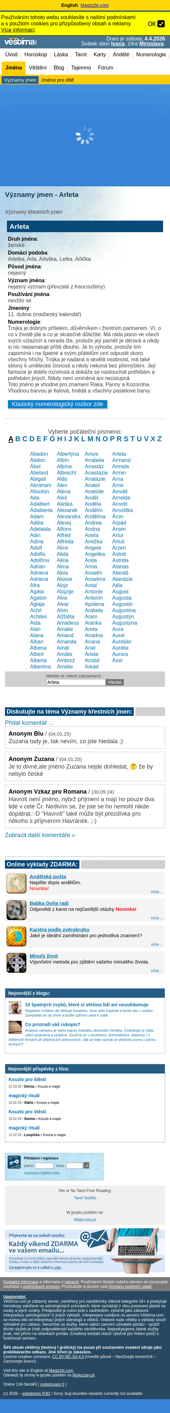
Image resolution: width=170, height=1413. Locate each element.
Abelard (39, 473)
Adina (36, 541)
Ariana (92, 641)
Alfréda (65, 541)
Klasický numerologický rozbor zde (57, 404)
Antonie (93, 591)
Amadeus (68, 623)
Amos (91, 454)
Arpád (119, 523)
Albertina (40, 666)
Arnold (119, 491)
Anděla (93, 504)
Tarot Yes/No (85, 1198)
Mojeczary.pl (85, 1219)
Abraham (40, 485)
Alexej (64, 523)
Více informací (18, 30)
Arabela (94, 610)
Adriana (39, 573)
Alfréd (64, 535)
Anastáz (94, 466)
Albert (37, 654)
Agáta (37, 591)
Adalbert (40, 504)
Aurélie (120, 648)
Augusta (121, 598)
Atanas (120, 566)
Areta (91, 629)
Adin (35, 535)
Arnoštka (122, 510)
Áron (117, 516)
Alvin (62, 610)
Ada (34, 498)
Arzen (119, 548)
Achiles (38, 616)
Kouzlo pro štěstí (27, 1079)
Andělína (95, 516)
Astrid (119, 554)
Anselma (95, 579)
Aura (117, 629)
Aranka (93, 623)
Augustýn (123, 616)
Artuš (118, 541)
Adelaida (40, 529)
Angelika (95, 554)
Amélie (65, 666)
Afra (35, 585)
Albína (64, 466)
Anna (91, 566)
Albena (38, 648)
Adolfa (37, 554)
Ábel (35, 466)
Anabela (94, 460)
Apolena (94, 604)
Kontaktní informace (21, 1282)
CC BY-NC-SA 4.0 (68, 1356)
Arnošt (119, 504)
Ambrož (66, 660)
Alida (63, 554)
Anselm (93, 573)
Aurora (120, 654)
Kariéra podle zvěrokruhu (59, 929)
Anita (91, 560)
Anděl (91, 498)
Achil (36, 610)
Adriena (39, 579)
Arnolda (121, 498)
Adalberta (41, 510)
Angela (93, 548)
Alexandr (67, 510)
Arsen (119, 529)
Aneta (92, 535)
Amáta (64, 654)
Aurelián (121, 641)
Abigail (38, 479)
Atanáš (120, 573)
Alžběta (65, 616)
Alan (35, 629)
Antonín (94, 598)
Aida (35, 623)
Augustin (122, 604)
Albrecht (66, 473)
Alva (62, 598)
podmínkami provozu (41, 1286)
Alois (62, 573)
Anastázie (96, 473)
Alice (62, 548)
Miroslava (151, 43)
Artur (118, 535)
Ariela (91, 654)
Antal (91, 585)
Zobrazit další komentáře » (40, 835)
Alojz (62, 585)
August (120, 591)
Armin (119, 473)
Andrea (93, 523)
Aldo (62, 479)
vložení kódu (50, 1173)
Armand (121, 460)
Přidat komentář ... (29, 723)
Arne (117, 485)
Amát (63, 648)
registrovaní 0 (52, 1384)
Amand (65, 635)
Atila (117, 585)
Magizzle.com (94, 5)
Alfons (64, 529)
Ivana (118, 43)
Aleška (64, 504)
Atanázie (122, 579)
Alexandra (68, 516)
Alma (63, 566)
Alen (62, 485)
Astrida (120, 560)
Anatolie (94, 491)
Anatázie (95, 479)
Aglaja (37, 604)
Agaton (38, 598)
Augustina (123, 610)
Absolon (39, 491)
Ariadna (94, 635)
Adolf (36, 548)
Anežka (93, 541)
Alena (63, 491)
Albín (63, 460)
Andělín (93, 510)
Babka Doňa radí (49, 903)
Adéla (36, 523)
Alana (36, 635)
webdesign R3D (36, 1393)
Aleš (62, 498)
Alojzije (65, 591)
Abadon (39, 454)
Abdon (37, 460)
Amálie (65, 629)
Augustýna (124, 623)
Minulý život (44, 956)
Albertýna (68, 454)
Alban (36, 641)
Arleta (119, 454)
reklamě (72, 1282)
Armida (120, 466)
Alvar (63, 604)
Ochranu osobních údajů (130, 1286)
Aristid (92, 660)
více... (156, 891)
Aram (91, 616)
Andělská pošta (48, 876)
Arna (117, 479)
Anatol (92, 485)
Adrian (37, 566)
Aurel (118, 635)
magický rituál (24, 1095)
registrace (31, 1173)
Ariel (90, 648)
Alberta (38, 660)
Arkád (92, 666)
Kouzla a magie (49, 1086)
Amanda (66, 641)
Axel (117, 660)
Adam (37, 516)
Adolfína (39, 560)
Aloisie (64, 579)
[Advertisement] (85, 135)
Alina (63, 560)
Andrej (92, 529)
